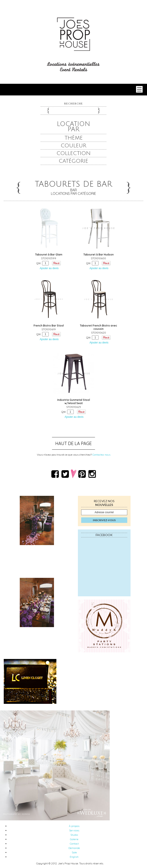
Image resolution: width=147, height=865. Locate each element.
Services (74, 830)
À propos (74, 826)
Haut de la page (73, 443)
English (74, 856)
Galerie (74, 839)
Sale (74, 852)
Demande (74, 848)
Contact (74, 843)
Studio (74, 834)
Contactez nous (101, 454)
